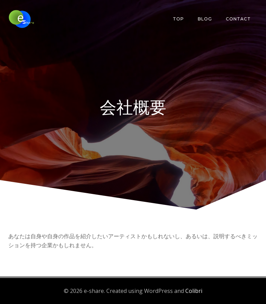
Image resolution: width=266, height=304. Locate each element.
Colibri (193, 291)
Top (178, 18)
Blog (205, 18)
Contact (238, 18)
